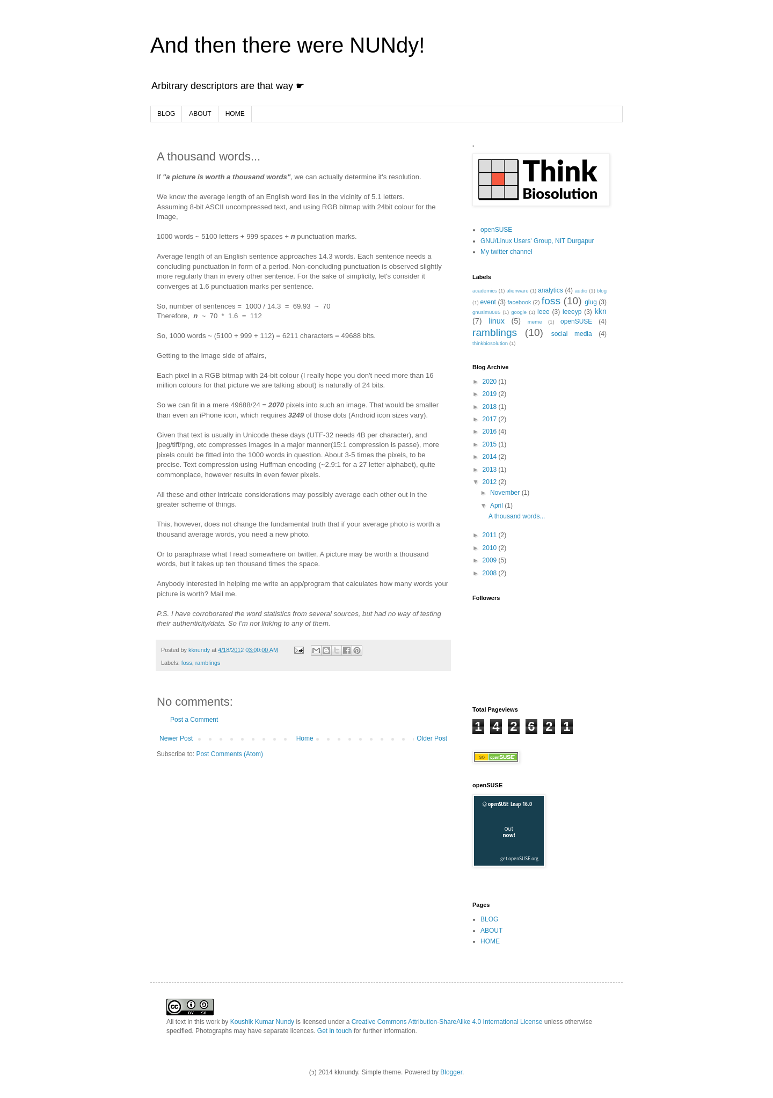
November (506, 492)
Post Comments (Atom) (229, 754)
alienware (517, 291)
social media (571, 334)
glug (591, 302)
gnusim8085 (486, 312)
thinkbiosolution (490, 343)
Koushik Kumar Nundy (262, 1022)
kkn (601, 311)
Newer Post (176, 738)
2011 (491, 535)
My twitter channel (506, 251)
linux (496, 321)
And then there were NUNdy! (287, 45)
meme (535, 322)
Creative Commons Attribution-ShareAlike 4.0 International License (447, 1022)
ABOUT (200, 114)
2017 (491, 419)
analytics (550, 290)
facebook (519, 302)
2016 (491, 431)
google (519, 312)
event (488, 302)
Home (304, 738)
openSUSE (496, 229)
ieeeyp (572, 312)
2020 (491, 381)
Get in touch (334, 1031)
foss (186, 663)
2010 (491, 548)
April (497, 505)
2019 (491, 394)
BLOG (166, 114)
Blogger (451, 1072)
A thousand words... (516, 516)
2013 (491, 469)
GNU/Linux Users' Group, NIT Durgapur (537, 241)
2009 (491, 560)
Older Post (432, 738)
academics (484, 291)
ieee (543, 312)
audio (581, 291)
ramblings (208, 663)
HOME (235, 114)
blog (602, 291)
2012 (491, 482)
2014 (491, 456)
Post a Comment (194, 719)
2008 (491, 573)
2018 (491, 407)
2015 (491, 444)
